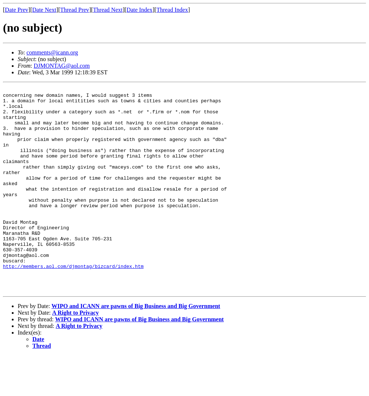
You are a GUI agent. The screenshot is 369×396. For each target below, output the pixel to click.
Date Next (44, 10)
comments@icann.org (52, 52)
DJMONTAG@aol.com (61, 66)
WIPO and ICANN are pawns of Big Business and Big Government (136, 347)
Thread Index (172, 10)
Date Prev (16, 10)
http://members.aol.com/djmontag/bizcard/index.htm (73, 302)
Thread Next (108, 10)
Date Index (140, 10)
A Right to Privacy (75, 353)
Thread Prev (74, 10)
